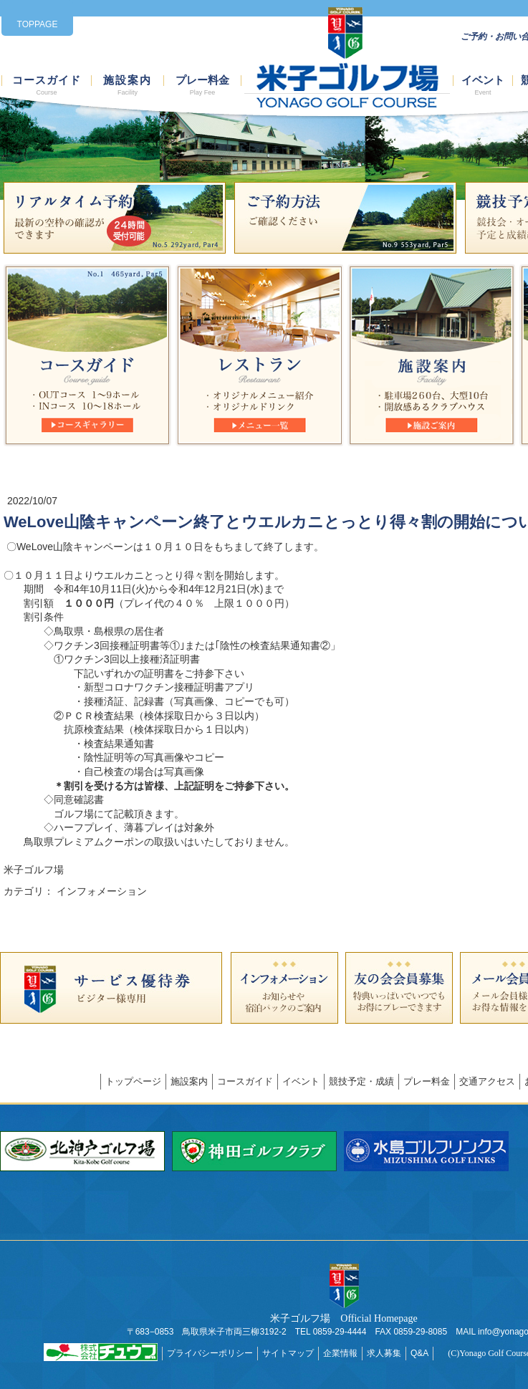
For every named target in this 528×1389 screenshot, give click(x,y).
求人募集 (384, 1353)
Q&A (419, 1353)
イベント (482, 85)
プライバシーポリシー (210, 1353)
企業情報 (340, 1353)
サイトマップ (288, 1353)
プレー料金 (202, 85)
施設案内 (127, 85)
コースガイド (46, 85)
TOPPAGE (37, 24)
